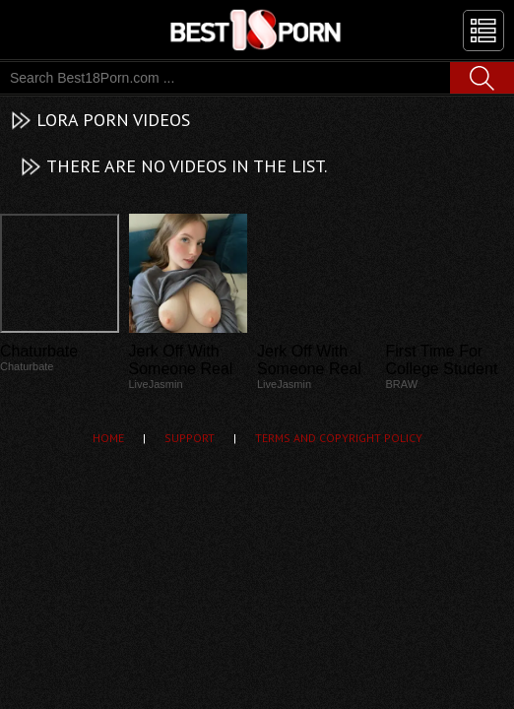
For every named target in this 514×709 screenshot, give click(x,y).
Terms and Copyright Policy (338, 437)
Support (189, 437)
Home (108, 437)
